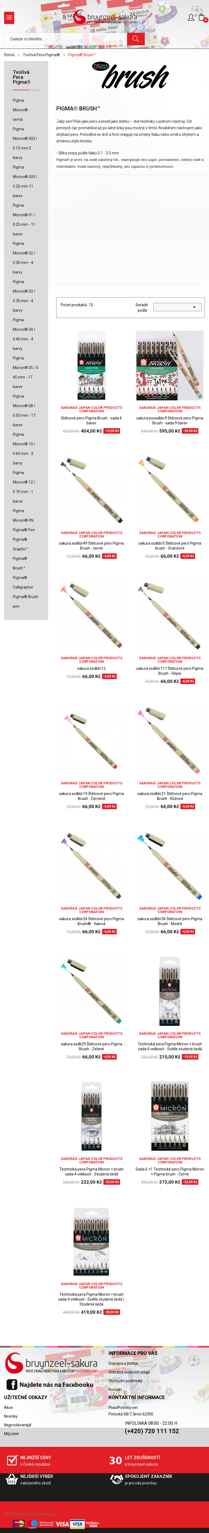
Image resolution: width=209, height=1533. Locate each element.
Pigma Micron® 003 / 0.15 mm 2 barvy (25, 143)
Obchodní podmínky (126, 1381)
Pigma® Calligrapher (23, 582)
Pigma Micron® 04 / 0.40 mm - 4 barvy (24, 334)
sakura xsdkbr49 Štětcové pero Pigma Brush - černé (91, 545)
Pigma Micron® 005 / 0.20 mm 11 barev (25, 181)
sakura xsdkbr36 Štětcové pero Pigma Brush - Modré (169, 921)
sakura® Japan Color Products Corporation (91, 409)
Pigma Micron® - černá (21, 110)
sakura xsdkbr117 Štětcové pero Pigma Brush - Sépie (169, 671)
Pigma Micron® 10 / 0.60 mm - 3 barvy (24, 448)
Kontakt (115, 1389)
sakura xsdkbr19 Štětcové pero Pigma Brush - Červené (91, 796)
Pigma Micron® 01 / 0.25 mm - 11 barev (24, 219)
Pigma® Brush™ (20, 563)
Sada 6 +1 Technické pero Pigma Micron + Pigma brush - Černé (170, 1171)
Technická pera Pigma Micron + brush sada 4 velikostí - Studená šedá (91, 1171)
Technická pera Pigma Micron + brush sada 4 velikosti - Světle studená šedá (170, 1046)
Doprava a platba (123, 1363)
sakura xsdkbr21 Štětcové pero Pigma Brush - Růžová (169, 796)
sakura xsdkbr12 (91, 668)
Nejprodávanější (17, 1425)
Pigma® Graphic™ (20, 544)
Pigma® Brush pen (25, 601)
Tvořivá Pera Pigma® (21, 77)
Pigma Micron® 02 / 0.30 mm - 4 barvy (24, 257)
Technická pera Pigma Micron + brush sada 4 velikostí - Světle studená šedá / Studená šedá (91, 1299)
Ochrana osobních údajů (129, 1372)
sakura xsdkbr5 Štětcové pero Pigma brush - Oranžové (170, 545)
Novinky (10, 1416)
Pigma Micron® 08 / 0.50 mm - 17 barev (24, 410)
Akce (8, 1407)
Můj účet (11, 1434)
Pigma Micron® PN (23, 516)
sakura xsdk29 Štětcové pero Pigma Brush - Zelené (91, 1046)
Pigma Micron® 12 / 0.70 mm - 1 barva (24, 486)
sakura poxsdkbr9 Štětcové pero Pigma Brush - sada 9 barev (169, 420)
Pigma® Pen (24, 530)
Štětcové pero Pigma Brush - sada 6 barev (91, 420)
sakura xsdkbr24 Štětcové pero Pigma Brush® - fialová (91, 921)
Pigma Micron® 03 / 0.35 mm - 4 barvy (24, 296)
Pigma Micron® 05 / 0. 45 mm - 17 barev (26, 372)
